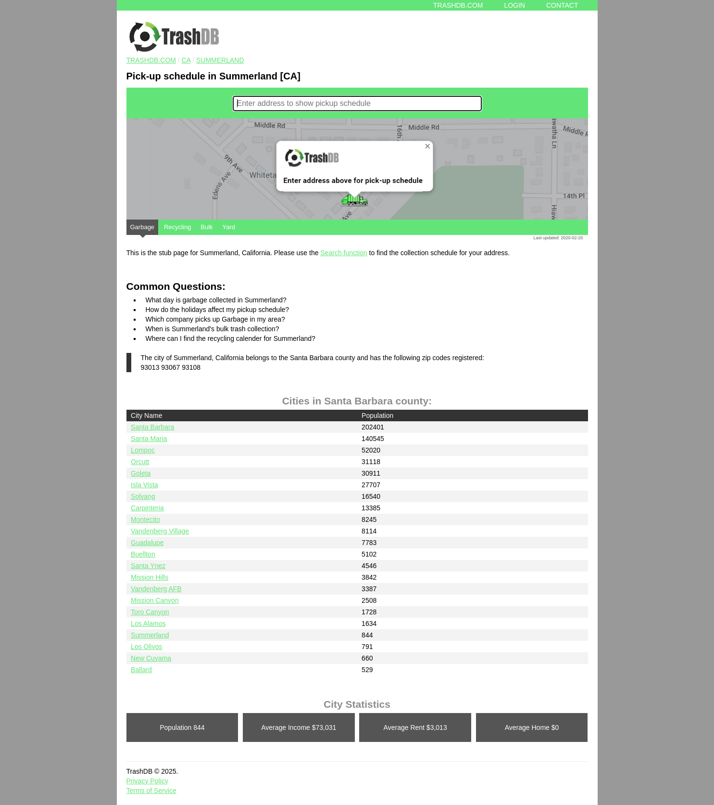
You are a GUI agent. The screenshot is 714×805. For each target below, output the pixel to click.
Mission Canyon (155, 600)
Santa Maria (149, 438)
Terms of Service (151, 790)
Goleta (140, 473)
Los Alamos (148, 623)
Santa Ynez (148, 566)
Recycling (177, 227)
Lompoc (143, 450)
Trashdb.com (458, 5)
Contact (562, 5)
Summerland (220, 60)
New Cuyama (151, 658)
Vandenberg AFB (156, 589)
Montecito (145, 519)
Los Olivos (146, 646)
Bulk (206, 227)
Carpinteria (147, 508)
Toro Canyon (150, 612)
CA (186, 60)
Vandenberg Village (160, 531)
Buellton (143, 554)
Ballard (141, 670)
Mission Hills (149, 577)
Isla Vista (144, 485)
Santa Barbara (152, 427)
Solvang (143, 496)
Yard (228, 227)
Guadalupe (147, 542)
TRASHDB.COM (151, 60)
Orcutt (140, 462)
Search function (343, 253)
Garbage (142, 229)
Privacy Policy (147, 781)
